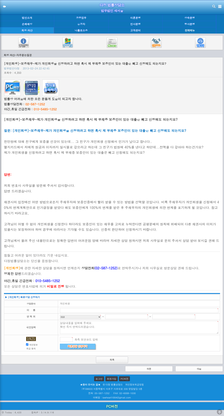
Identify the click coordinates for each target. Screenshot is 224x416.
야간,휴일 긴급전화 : (30, 109)
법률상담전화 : (24, 104)
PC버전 (124, 378)
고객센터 (135, 30)
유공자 (81, 24)
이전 (149, 368)
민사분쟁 (135, 24)
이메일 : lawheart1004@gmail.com (112, 397)
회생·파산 (26, 30)
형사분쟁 (190, 24)
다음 (199, 368)
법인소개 (27, 18)
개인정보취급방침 (134, 384)
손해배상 (27, 24)
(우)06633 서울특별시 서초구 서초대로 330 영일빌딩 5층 (112, 389)
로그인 (99, 378)
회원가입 (111, 378)
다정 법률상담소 (112, 5)
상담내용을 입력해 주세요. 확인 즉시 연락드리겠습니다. (139, 327)
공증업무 (81, 18)
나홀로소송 (81, 30)
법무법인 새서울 (112, 10)
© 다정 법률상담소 (113, 384)
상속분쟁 (190, 18)
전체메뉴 (190, 30)
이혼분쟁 (135, 18)
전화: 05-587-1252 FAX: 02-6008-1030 (112, 393)
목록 (112, 359)
